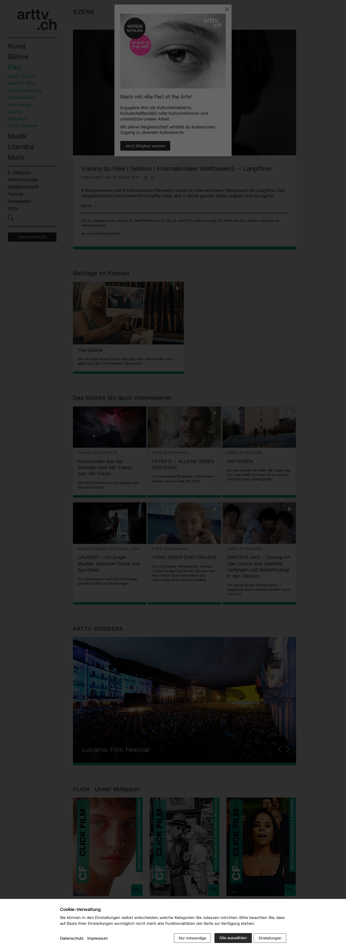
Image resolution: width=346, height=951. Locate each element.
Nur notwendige (187, 938)
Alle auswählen (229, 938)
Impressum (97, 939)
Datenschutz (72, 939)
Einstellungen (269, 938)
